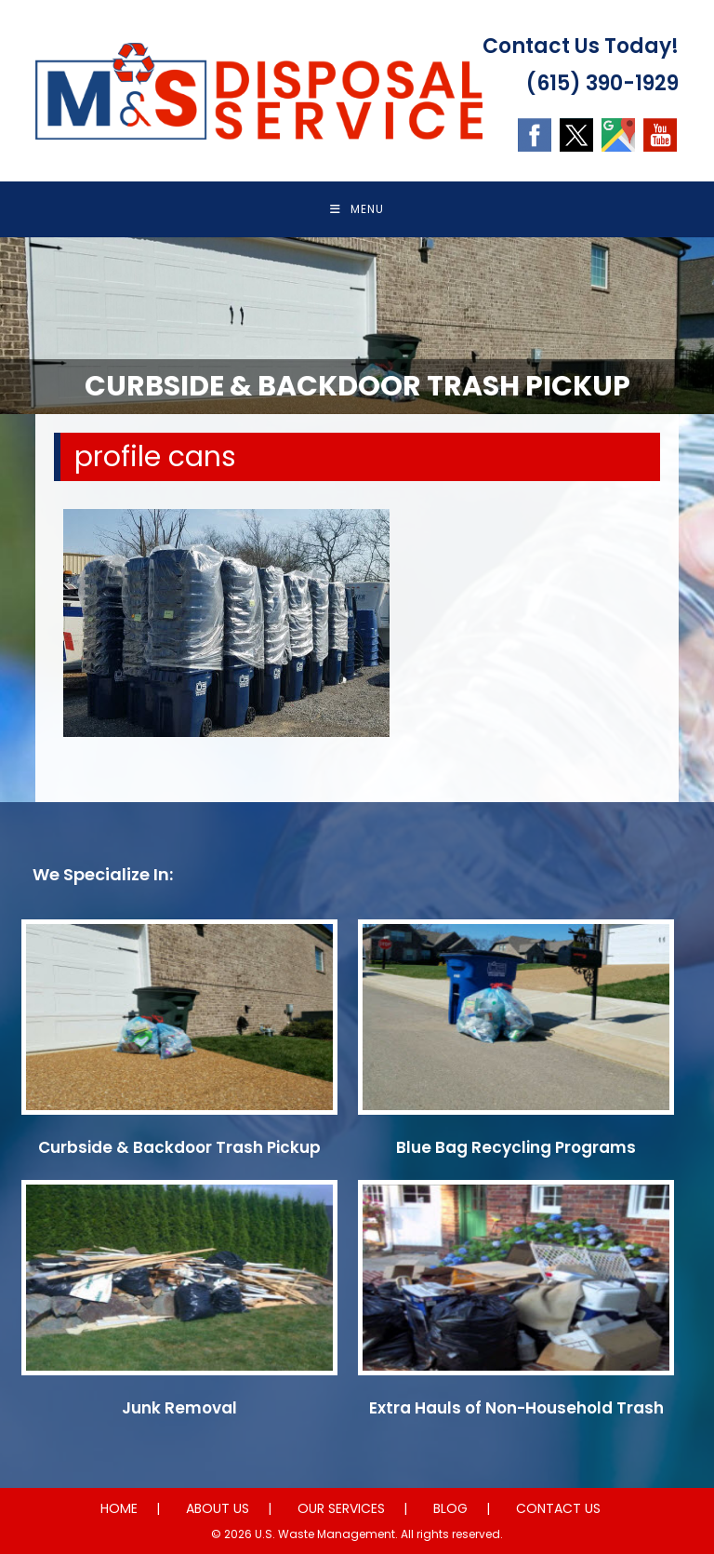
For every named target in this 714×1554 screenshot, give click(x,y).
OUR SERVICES (341, 1508)
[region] (357, 325)
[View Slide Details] (357, 325)
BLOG (450, 1508)
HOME (119, 1508)
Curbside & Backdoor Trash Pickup (179, 1147)
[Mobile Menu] (357, 209)
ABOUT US (217, 1508)
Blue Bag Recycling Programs (516, 1147)
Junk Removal (179, 1408)
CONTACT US (558, 1508)
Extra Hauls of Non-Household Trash (516, 1408)
